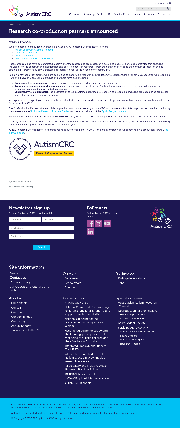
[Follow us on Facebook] (91, 224)
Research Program (130, 344)
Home (11, 25)
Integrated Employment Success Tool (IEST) (85, 348)
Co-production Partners (133, 318)
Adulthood (71, 287)
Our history (18, 321)
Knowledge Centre (94, 14)
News (137, 14)
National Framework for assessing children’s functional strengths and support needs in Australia (87, 311)
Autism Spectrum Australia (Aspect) (34, 50)
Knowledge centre (77, 302)
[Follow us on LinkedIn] (90, 232)
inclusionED (72, 373)
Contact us (164, 14)
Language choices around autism (29, 288)
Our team (17, 307)
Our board (17, 312)
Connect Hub (163, 3)
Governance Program (132, 340)
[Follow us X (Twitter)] (99, 224)
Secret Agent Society (131, 323)
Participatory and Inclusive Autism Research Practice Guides (86, 367)
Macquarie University (26, 52)
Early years (72, 278)
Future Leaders (128, 336)
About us (149, 14)
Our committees (21, 316)
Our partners (19, 303)
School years (73, 283)
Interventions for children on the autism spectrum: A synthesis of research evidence (85, 358)
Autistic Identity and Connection (137, 332)
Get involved (125, 273)
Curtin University (24, 55)
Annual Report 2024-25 (26, 330)
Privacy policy (20, 282)
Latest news (29, 25)
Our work (74, 14)
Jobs (121, 283)
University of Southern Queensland (34, 59)
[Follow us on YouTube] (108, 224)
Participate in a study (131, 278)
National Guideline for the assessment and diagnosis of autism (84, 322)
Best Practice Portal (118, 14)
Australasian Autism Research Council (137, 304)
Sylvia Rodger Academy (115, 111)
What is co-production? (132, 314)
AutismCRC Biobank (78, 383)
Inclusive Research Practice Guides (50, 111)
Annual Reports (21, 325)
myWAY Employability (78, 378)
